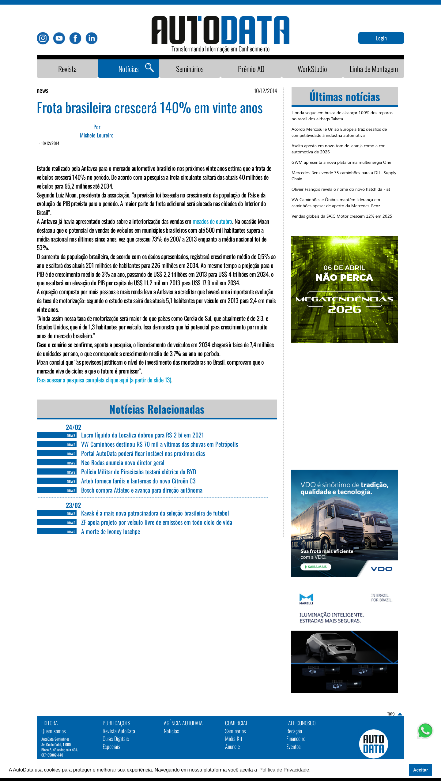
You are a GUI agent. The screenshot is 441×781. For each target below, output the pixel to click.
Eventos (293, 746)
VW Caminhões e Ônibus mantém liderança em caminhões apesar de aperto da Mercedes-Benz (336, 202)
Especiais (111, 746)
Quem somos (53, 731)
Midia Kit (233, 738)
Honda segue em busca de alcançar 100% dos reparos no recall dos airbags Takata (342, 116)
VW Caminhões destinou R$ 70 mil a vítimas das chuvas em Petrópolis (159, 444)
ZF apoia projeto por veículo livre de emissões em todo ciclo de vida (156, 522)
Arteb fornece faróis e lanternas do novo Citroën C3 (138, 480)
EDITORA (49, 723)
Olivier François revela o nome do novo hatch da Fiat (341, 189)
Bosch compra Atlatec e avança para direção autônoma (141, 489)
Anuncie (232, 746)
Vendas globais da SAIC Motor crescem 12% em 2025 (342, 216)
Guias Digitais (116, 738)
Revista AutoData (119, 731)
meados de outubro (212, 221)
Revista (67, 68)
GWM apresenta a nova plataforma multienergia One (341, 162)
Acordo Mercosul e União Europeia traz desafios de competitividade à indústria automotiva (339, 132)
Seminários (190, 68)
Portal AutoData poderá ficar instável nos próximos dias (143, 453)
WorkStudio (312, 68)
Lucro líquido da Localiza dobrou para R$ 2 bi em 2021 (142, 434)
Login (381, 38)
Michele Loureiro (97, 135)
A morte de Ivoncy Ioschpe (110, 531)
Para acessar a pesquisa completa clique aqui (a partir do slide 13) (104, 379)
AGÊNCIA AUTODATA (183, 723)
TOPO (390, 714)
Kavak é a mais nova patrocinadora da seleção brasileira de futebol (155, 512)
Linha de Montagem (374, 68)
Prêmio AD (251, 68)
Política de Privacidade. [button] (285, 769)
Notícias (129, 68)
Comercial (236, 723)
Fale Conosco (300, 723)
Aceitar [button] (420, 770)
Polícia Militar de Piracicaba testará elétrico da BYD (138, 471)
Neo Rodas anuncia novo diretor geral (122, 462)
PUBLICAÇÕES (116, 723)
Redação (294, 731)
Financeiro (295, 738)
